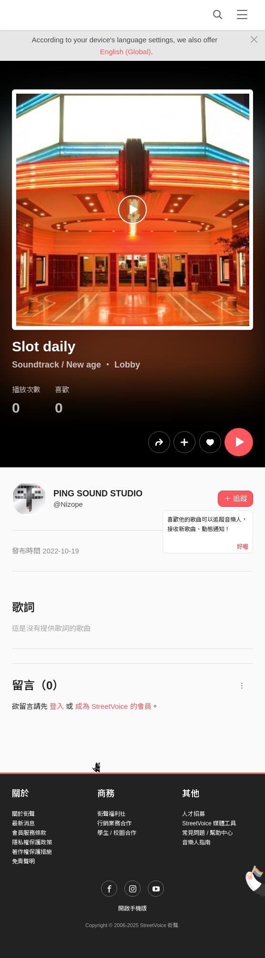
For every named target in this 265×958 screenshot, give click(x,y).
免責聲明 (23, 861)
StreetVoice (51, 14)
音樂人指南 (196, 842)
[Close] (254, 40)
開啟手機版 (132, 908)
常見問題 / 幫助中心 (207, 833)
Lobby (127, 364)
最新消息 (23, 823)
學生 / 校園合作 (116, 833)
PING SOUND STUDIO (98, 493)
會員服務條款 (29, 833)
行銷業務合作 (114, 823)
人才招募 (193, 814)
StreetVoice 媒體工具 (209, 823)
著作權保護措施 (32, 852)
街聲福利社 (111, 814)
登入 (57, 706)
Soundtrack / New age (56, 364)
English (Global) (125, 52)
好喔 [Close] (242, 546)
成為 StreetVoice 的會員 (113, 706)
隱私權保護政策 (32, 842)
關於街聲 (23, 814)
